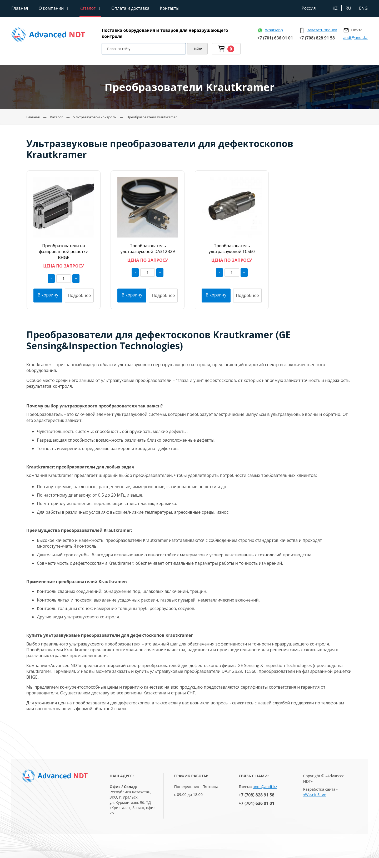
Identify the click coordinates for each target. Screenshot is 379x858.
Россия (309, 8)
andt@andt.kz (355, 37)
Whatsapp (274, 29)
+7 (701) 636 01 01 (275, 38)
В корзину (48, 295)
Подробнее (79, 295)
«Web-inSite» (314, 794)
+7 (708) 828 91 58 (317, 38)
